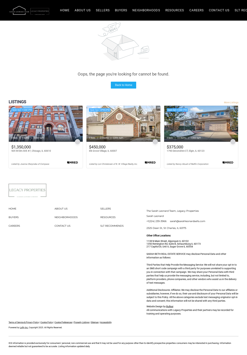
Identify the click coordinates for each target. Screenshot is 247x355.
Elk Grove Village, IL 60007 (103, 150)
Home (64, 10)
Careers (196, 10)
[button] (29, 10)
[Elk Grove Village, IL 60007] (123, 124)
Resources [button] (174, 10)
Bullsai (169, 306)
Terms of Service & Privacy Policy (24, 322)
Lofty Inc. (24, 327)
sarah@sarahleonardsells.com (187, 221)
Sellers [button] (103, 10)
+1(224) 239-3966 (156, 221)
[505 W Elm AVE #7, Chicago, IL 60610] (46, 124)
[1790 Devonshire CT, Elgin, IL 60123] (201, 124)
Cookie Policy (46, 322)
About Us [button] (83, 10)
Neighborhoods (146, 10)
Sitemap (95, 322)
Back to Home (123, 85)
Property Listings (81, 322)
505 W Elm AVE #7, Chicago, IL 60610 (31, 150)
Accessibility (106, 322)
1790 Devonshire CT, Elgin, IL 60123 (185, 150)
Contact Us (219, 10)
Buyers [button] (121, 10)
